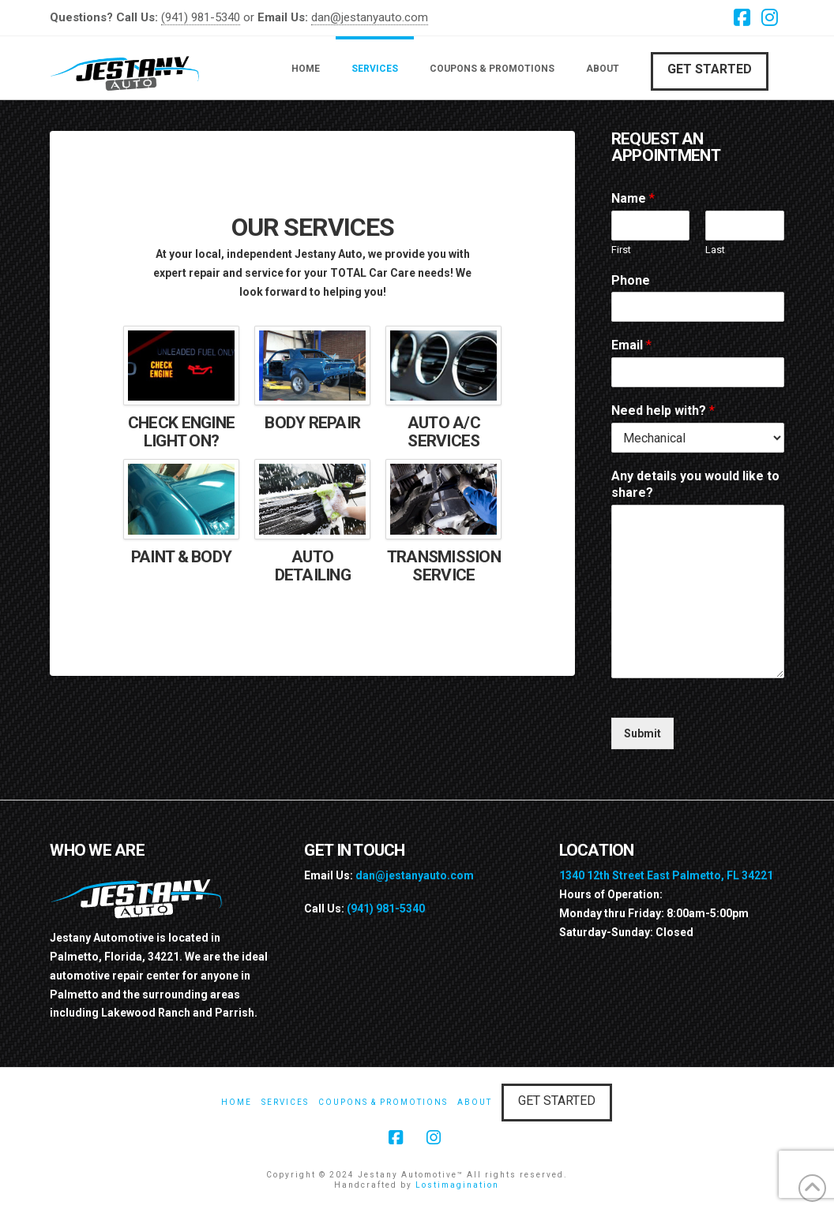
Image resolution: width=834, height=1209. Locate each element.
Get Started (709, 69)
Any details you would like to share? (695, 484)
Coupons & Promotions (383, 1102)
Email (631, 345)
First (621, 250)
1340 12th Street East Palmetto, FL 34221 (666, 875)
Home (236, 1102)
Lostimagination (457, 1185)
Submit (642, 733)
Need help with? (663, 410)
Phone (630, 280)
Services (285, 1102)
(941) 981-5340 (200, 17)
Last (715, 250)
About (474, 1102)
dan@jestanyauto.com (369, 17)
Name (633, 198)
